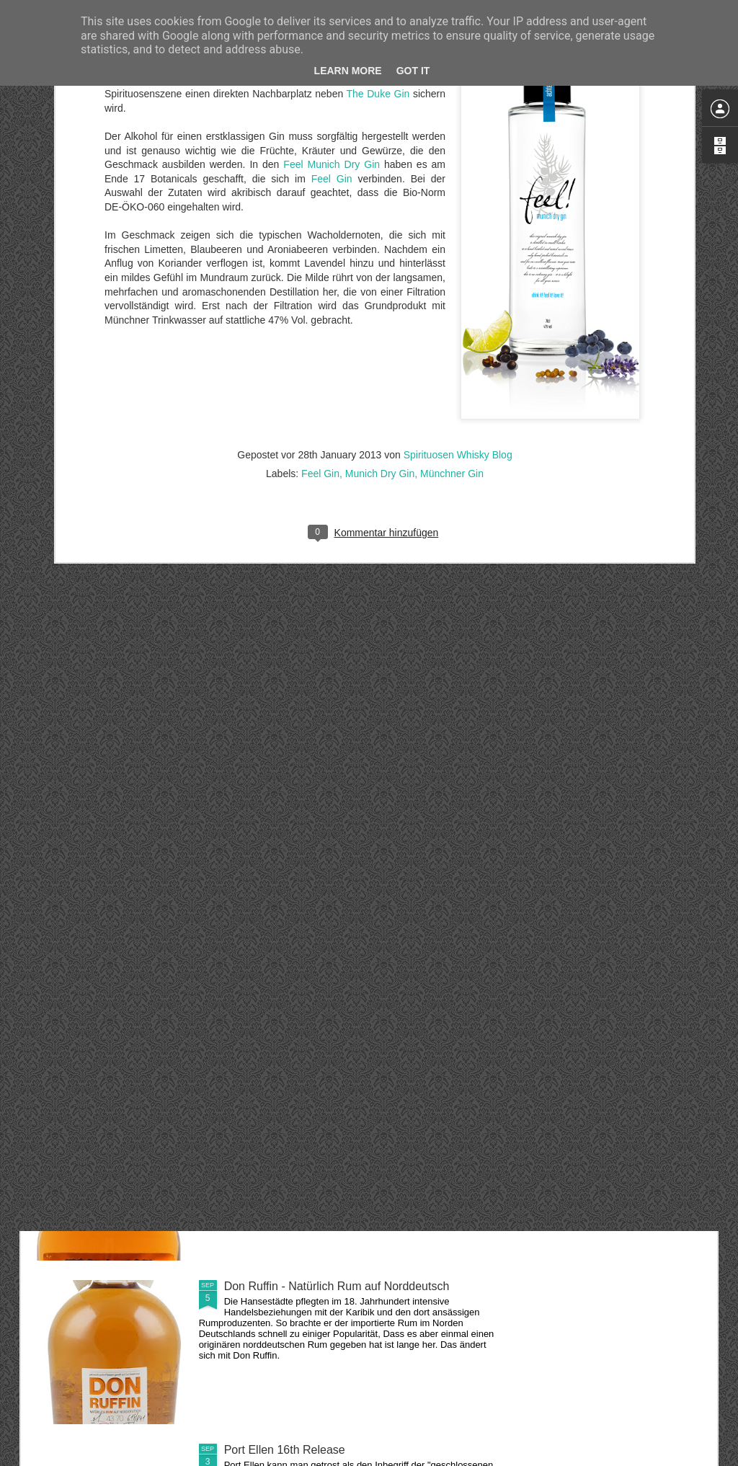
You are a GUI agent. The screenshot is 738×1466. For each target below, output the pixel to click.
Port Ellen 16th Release (284, 1450)
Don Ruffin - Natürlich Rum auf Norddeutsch (337, 1286)
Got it (413, 70)
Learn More (348, 70)
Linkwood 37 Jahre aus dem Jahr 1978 (323, 959)
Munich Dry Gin (379, 251)
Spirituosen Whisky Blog (458, 233)
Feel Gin (320, 251)
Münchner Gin (452, 251)
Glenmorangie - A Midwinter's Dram (314, 795)
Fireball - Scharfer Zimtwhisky (300, 1122)
